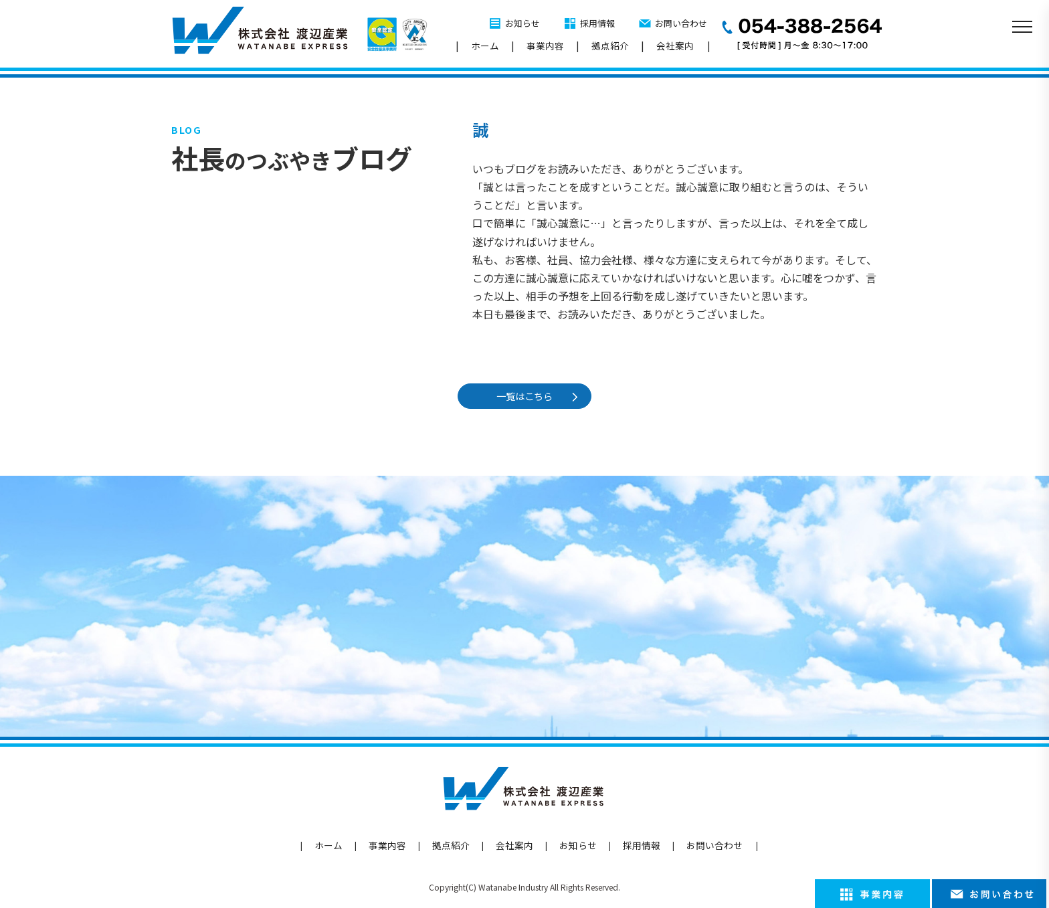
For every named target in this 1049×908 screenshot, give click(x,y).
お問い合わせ (681, 23)
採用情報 (597, 23)
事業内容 (545, 45)
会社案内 (675, 45)
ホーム (485, 45)
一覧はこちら (526, 396)
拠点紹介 (610, 45)
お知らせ (522, 23)
